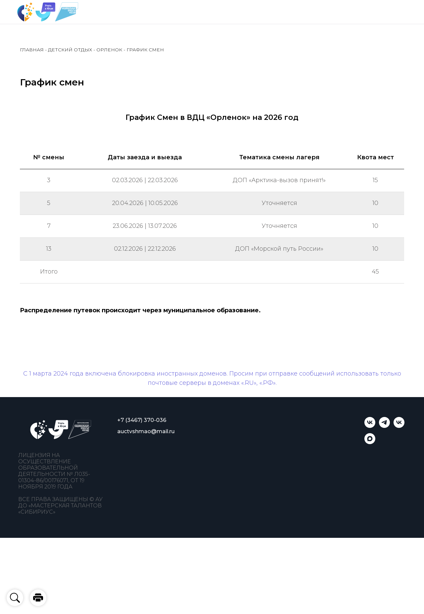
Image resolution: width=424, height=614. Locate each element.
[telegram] (384, 426)
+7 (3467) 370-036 (141, 420)
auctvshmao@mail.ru (146, 431)
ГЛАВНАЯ (32, 50)
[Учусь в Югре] (369, 426)
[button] (38, 597)
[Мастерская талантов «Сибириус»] (399, 426)
